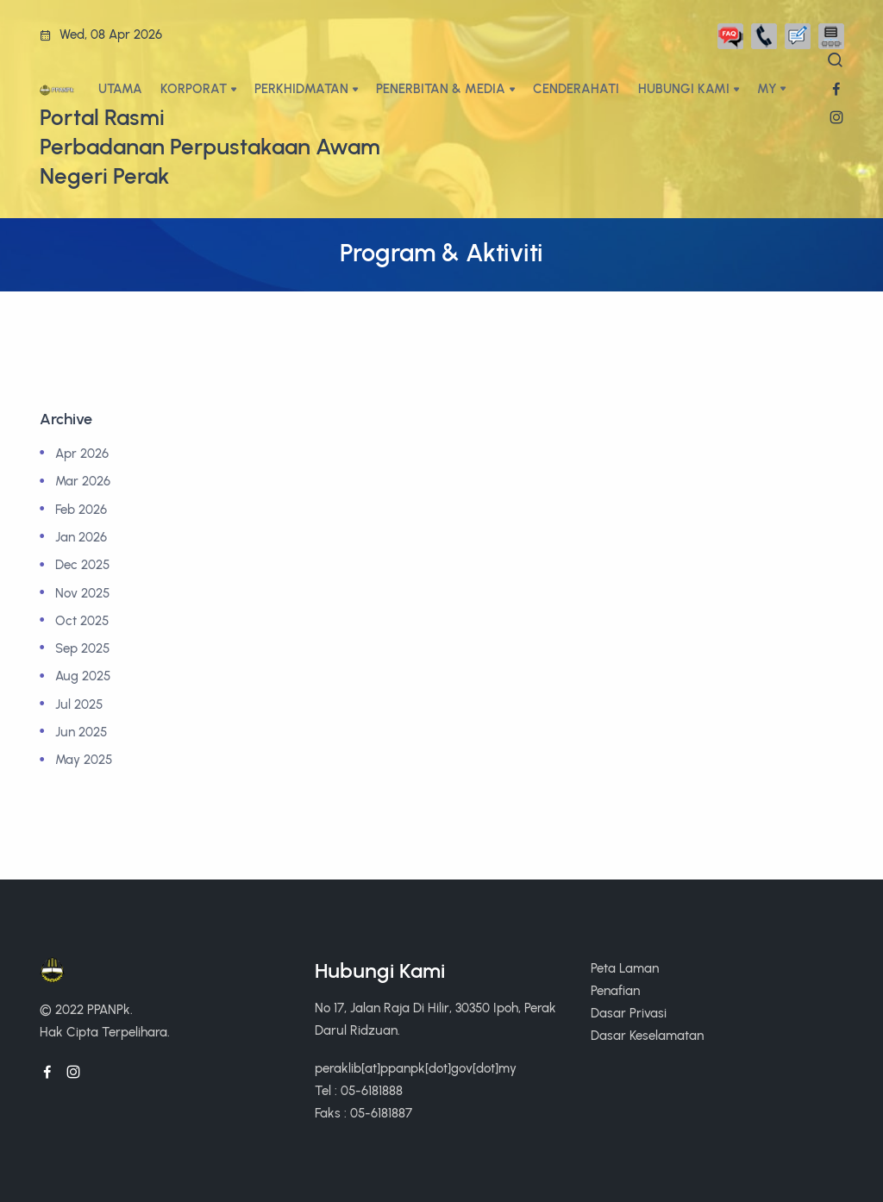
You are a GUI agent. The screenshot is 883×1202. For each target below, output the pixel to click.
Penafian (615, 990)
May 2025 (83, 759)
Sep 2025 (82, 648)
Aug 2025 (82, 675)
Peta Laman (625, 968)
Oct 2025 (82, 620)
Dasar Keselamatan (647, 1035)
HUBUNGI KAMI (684, 88)
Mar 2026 (82, 481)
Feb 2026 (81, 509)
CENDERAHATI (576, 88)
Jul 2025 (79, 704)
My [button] (767, 88)
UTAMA (120, 88)
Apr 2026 (82, 453)
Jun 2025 (81, 731)
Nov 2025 (82, 593)
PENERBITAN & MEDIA (440, 88)
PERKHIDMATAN (301, 88)
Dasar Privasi (629, 1013)
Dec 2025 (82, 564)
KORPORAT (193, 88)
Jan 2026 (81, 537)
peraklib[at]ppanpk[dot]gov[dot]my (416, 1068)
